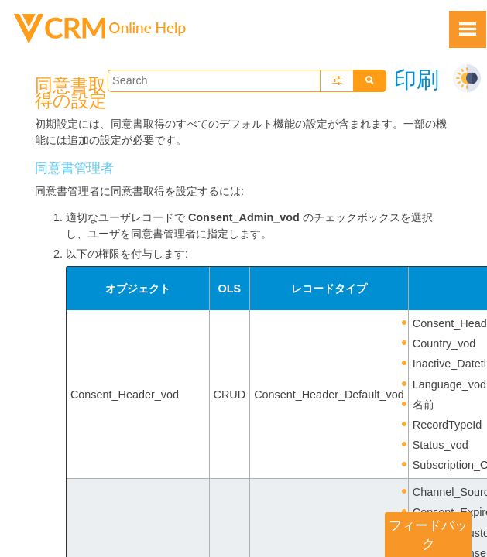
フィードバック (428, 535)
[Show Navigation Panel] (467, 29)
